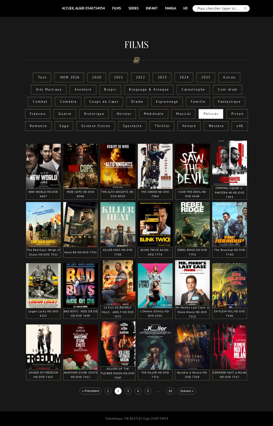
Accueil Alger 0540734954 (83, 8)
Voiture (189, 126)
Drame (137, 102)
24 (170, 391)
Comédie (68, 102)
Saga (64, 126)
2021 (118, 77)
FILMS (116, 8)
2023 (162, 77)
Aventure (83, 89)
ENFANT (152, 8)
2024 (184, 77)
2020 (96, 77)
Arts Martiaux (49, 89)
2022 (140, 77)
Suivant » (187, 391)
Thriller (162, 126)
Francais (38, 114)
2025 (206, 77)
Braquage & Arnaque (149, 89)
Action (229, 77)
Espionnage (167, 102)
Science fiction (96, 126)
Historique (94, 114)
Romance (38, 126)
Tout (42, 77)
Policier (211, 114)
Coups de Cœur (104, 102)
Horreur (124, 114)
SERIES (133, 8)
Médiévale (154, 114)
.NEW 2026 (69, 77)
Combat (40, 102)
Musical (183, 114)
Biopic (110, 89)
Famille (198, 102)
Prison (237, 114)
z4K (240, 126)
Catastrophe (193, 89)
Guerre (65, 114)
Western (216, 126)
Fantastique (229, 102)
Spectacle (132, 126)
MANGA (170, 8)
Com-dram (228, 89)
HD (185, 8)
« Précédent (90, 391)
